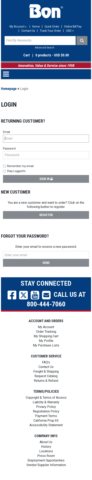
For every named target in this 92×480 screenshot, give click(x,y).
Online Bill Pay (73, 26)
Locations (46, 451)
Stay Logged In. (14, 171)
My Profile (46, 341)
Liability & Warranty (46, 402)
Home (36, 26)
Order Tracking (46, 331)
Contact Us (28, 30)
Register (46, 215)
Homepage (9, 89)
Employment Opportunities (46, 460)
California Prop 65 (46, 420)
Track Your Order (50, 30)
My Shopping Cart (46, 336)
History (46, 447)
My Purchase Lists (46, 345)
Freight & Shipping (46, 371)
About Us (46, 442)
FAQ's (46, 362)
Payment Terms (46, 416)
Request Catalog (46, 376)
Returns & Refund (46, 381)
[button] (46, 55)
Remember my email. (18, 166)
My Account (46, 327)
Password (9, 148)
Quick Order (52, 26)
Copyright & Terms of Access (46, 397)
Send (46, 263)
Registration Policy (46, 411)
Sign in (46, 179)
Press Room (46, 456)
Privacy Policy (46, 407)
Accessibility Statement (46, 425)
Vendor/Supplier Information (46, 465)
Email (6, 132)
